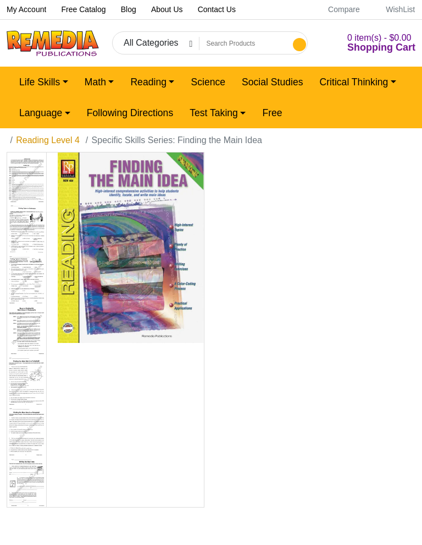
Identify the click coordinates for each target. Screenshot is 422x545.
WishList (394, 9)
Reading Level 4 (48, 140)
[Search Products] (244, 43)
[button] (368, 43)
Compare (338, 9)
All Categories (151, 42)
